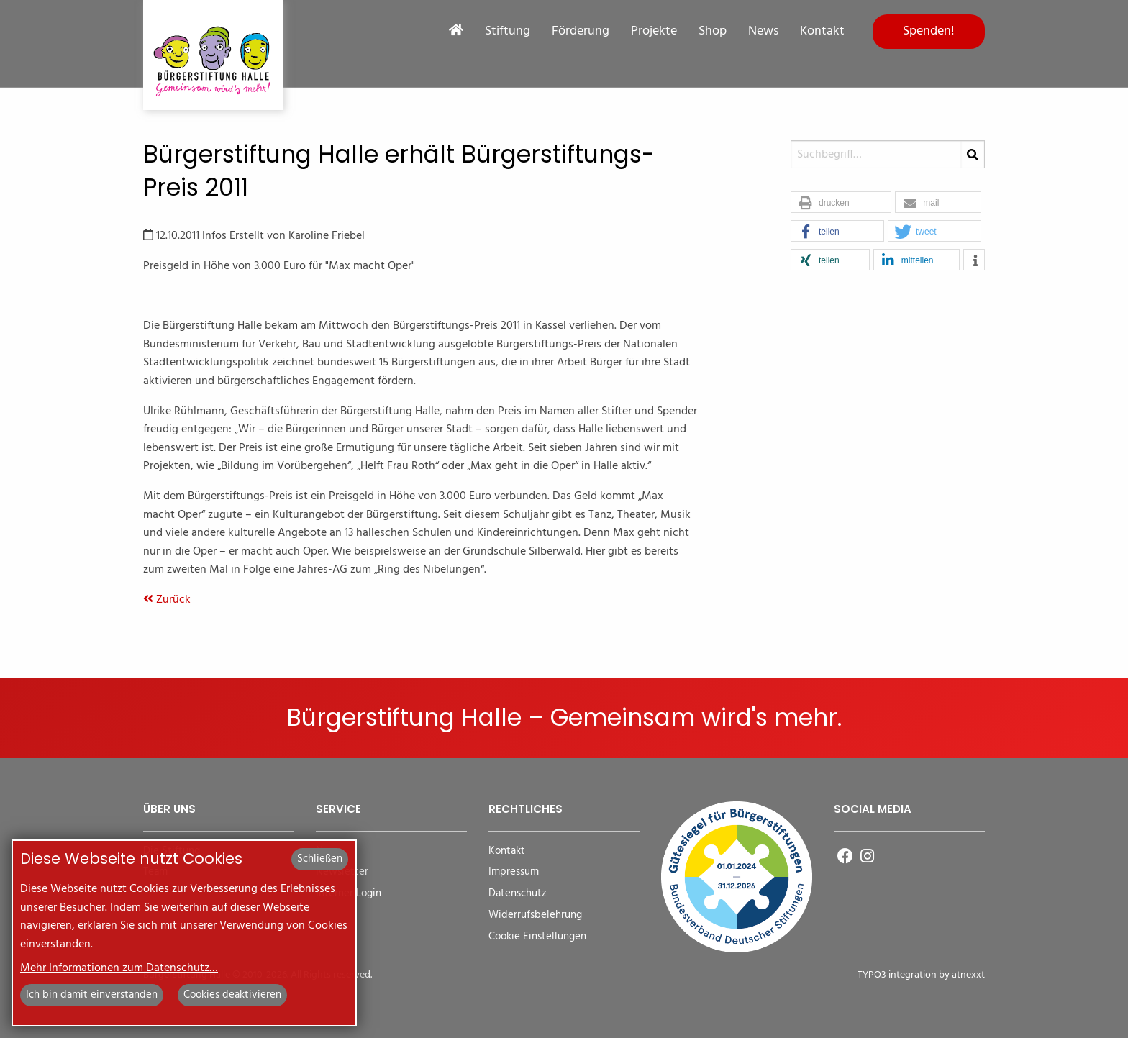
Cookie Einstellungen (537, 937)
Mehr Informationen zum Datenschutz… (119, 968)
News (763, 32)
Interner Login (348, 893)
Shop (713, 32)
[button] (841, 203)
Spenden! (929, 31)
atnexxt (968, 975)
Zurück (167, 600)
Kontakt (822, 32)
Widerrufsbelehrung (535, 915)
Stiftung (507, 32)
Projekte (654, 32)
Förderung (580, 32)
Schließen (319, 859)
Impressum (513, 872)
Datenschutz (517, 893)
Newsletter (342, 872)
